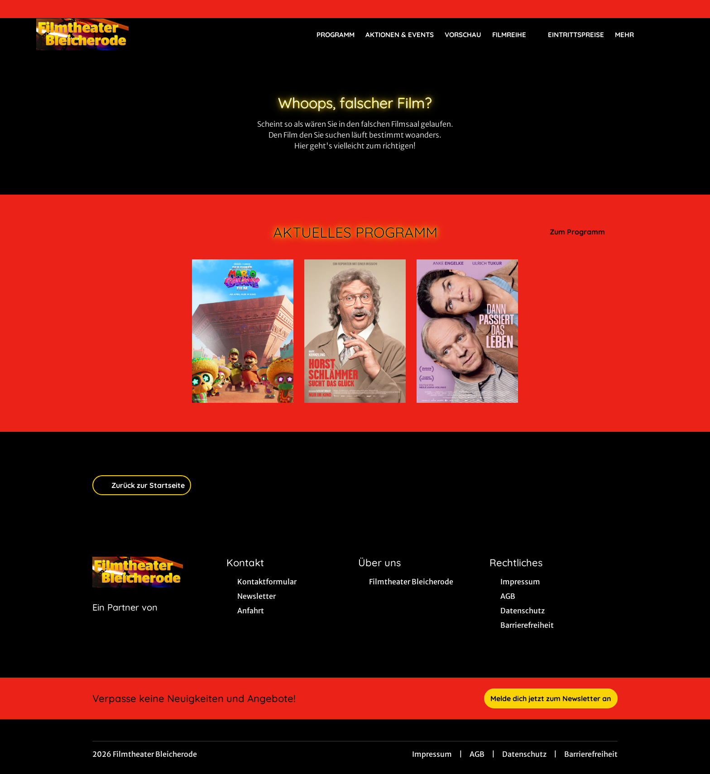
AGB (477, 754)
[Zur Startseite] (99, 34)
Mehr (630, 34)
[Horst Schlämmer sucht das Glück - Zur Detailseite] (355, 331)
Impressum (432, 754)
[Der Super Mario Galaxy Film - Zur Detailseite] (242, 331)
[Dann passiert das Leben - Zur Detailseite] (467, 331)
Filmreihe (514, 34)
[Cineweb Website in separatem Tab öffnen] (125, 619)
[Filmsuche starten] (665, 34)
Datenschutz (524, 754)
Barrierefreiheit (591, 754)
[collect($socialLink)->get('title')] (16, 9)
